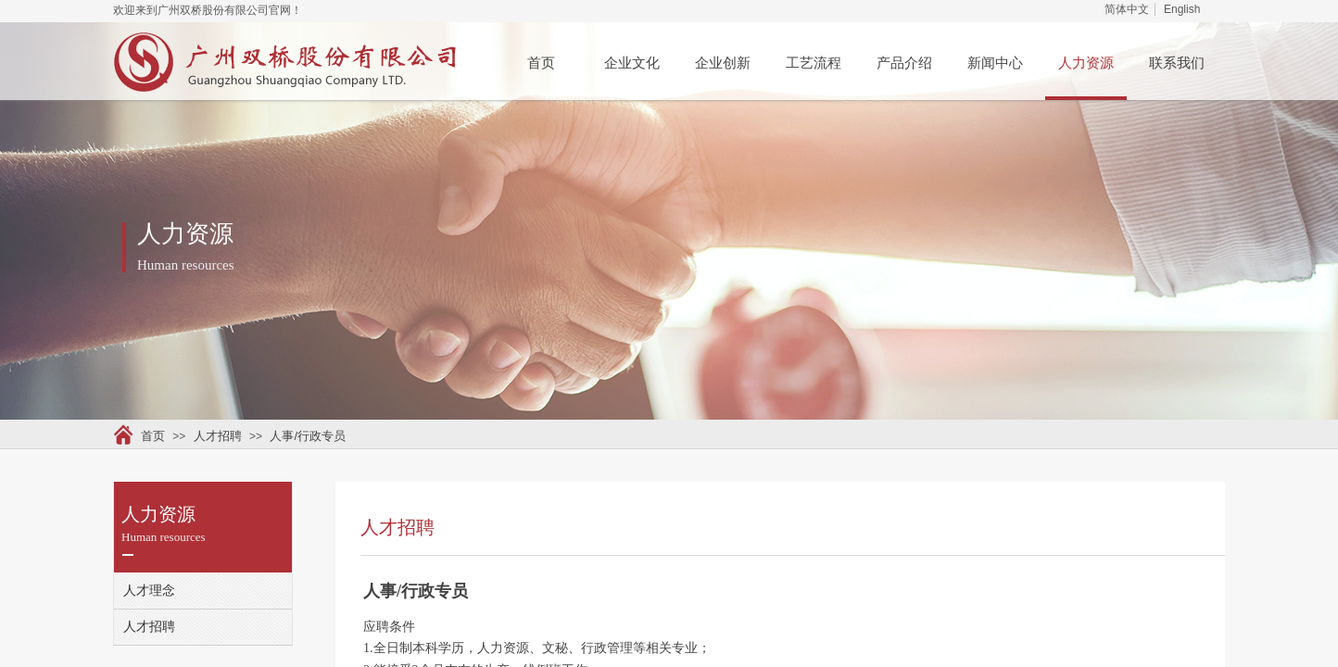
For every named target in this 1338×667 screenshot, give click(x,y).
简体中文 (1126, 9)
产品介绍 (904, 63)
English (1182, 9)
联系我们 (1177, 63)
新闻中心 (995, 63)
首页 (541, 63)
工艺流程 (813, 63)
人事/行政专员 (308, 436)
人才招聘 (218, 436)
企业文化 (632, 63)
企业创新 (723, 63)
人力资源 (1086, 63)
